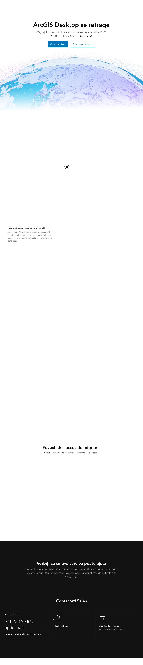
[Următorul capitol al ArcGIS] (38, 203)
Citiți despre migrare (83, 44)
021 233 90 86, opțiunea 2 (18, 631)
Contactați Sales (57, 44)
